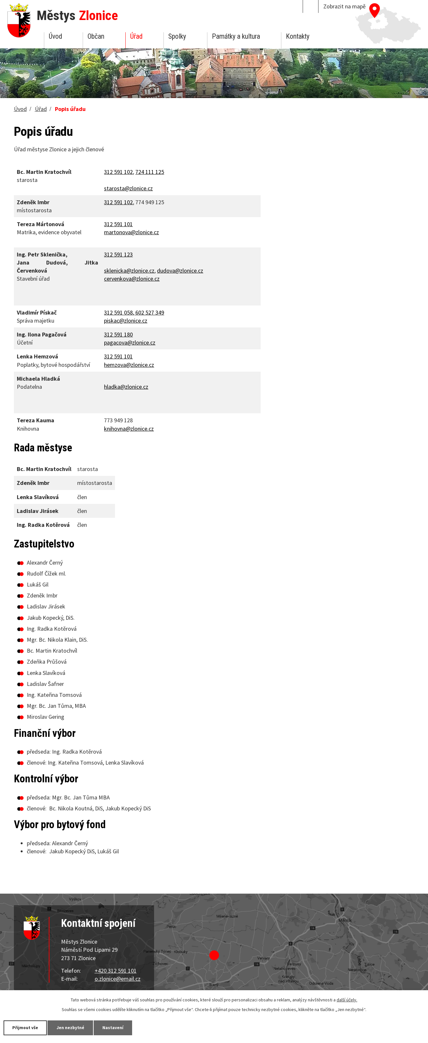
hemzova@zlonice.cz (129, 364)
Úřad (136, 36)
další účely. (347, 999)
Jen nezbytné (74, 1027)
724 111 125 (149, 172)
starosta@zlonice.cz (128, 188)
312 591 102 (118, 172)
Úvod (55, 36)
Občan (96, 36)
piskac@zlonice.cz (125, 320)
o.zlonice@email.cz (118, 978)
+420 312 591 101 (116, 970)
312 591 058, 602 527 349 (134, 312)
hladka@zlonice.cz (126, 386)
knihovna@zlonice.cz (129, 428)
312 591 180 (118, 334)
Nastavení (119, 1027)
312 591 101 (118, 356)
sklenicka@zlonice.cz (129, 270)
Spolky (177, 36)
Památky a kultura (236, 36)
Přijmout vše (26, 1027)
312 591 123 (118, 254)
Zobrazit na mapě (344, 6)
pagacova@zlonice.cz (129, 342)
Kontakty (297, 36)
